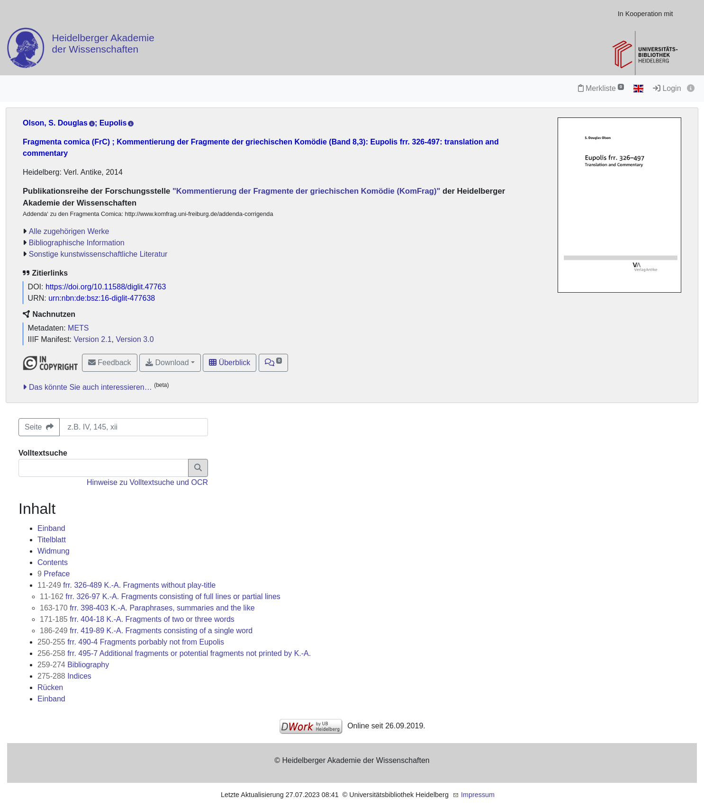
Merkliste (601, 88)
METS (78, 328)
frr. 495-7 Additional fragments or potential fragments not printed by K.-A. (174, 653)
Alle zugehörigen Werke (69, 231)
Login (667, 88)
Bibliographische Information (77, 243)
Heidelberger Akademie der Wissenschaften (103, 43)
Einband (51, 528)
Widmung (53, 551)
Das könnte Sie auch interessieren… (90, 387)
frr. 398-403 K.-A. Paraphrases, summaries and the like (147, 608)
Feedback (109, 363)
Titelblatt (51, 540)
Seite (39, 427)
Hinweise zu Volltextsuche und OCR (147, 482)
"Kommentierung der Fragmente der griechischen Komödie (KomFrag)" (305, 191)
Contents (52, 562)
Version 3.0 (134, 339)
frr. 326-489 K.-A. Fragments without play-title (126, 585)
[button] (274, 363)
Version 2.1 (93, 339)
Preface (53, 574)
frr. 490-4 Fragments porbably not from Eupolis (130, 642)
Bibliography (73, 665)
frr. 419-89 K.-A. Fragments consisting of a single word (146, 631)
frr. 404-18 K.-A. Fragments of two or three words (137, 619)
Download (167, 363)
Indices (64, 676)
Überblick (229, 363)
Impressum (478, 794)
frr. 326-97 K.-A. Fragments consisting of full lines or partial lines (160, 596)
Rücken (50, 687)
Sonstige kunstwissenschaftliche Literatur (98, 254)
